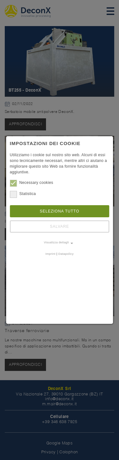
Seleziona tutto (59, 211)
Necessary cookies (31, 182)
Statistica (23, 194)
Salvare (59, 226)
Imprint (50, 253)
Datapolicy (66, 253)
